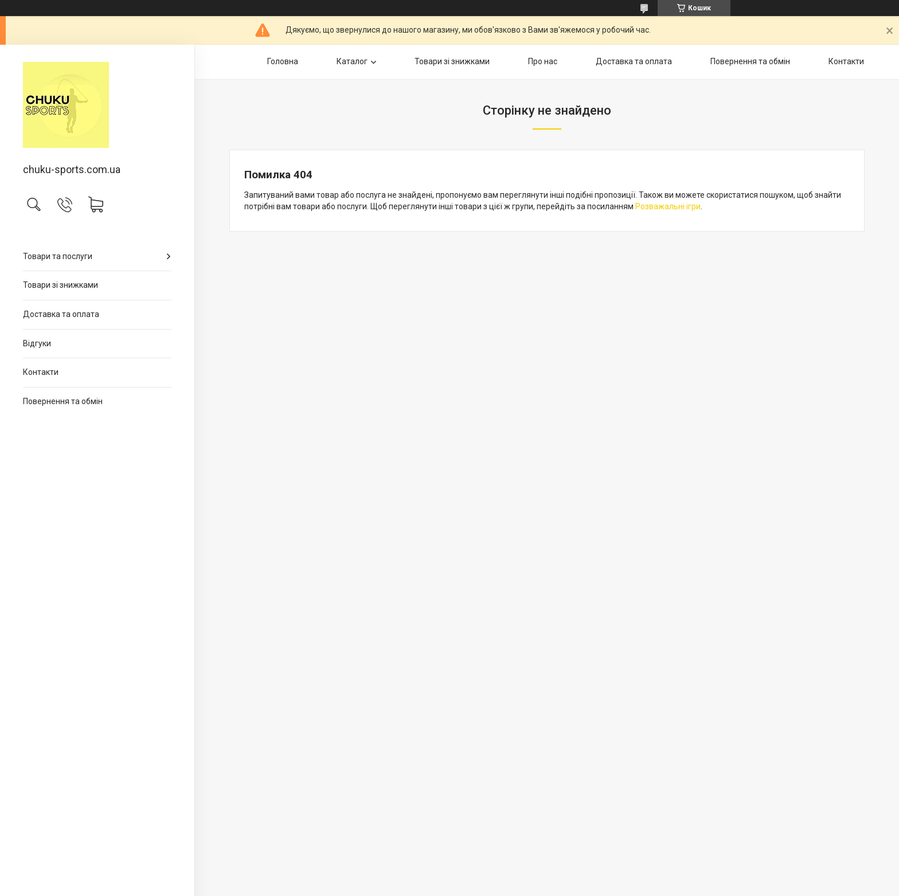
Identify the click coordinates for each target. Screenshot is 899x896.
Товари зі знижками (60, 284)
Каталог (352, 61)
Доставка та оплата (61, 314)
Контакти (40, 372)
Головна (282, 61)
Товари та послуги (57, 256)
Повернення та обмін (63, 401)
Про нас (542, 61)
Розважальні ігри (668, 206)
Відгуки (37, 343)
